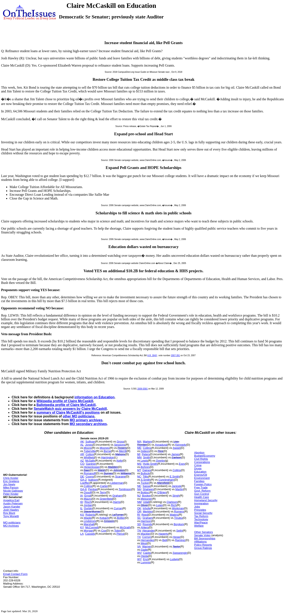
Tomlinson (125, 489)
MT (139, 470)
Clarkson (172, 502)
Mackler (145, 533)
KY (82, 527)
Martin (179, 489)
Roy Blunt (9, 513)
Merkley (148, 511)
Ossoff (88, 492)
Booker (146, 495)
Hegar (176, 537)
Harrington (107, 457)
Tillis (145, 476)
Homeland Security (205, 500)
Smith (146, 457)
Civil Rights (201, 458)
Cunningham (166, 479)
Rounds (147, 524)
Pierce (120, 533)
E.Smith (174, 476)
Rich (173, 505)
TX (139, 537)
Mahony (120, 454)
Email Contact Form (15, 574)
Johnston (119, 470)
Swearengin (180, 552)
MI (138, 454)
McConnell (91, 527)
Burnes (108, 473)
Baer (86, 470)
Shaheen (148, 489)
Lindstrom (90, 521)
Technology (201, 519)
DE (82, 476)
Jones (89, 444)
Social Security (203, 513)
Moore (88, 447)
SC (139, 517)
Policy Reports (203, 544)
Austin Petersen (13, 503)
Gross (120, 441)
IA (81, 495)
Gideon (145, 451)
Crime (198, 465)
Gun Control (201, 493)
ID (81, 502)
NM (139, 502)
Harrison (146, 521)
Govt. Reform (202, 490)
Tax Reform (201, 516)
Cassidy (90, 533)
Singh (175, 495)
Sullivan (90, 441)
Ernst (87, 495)
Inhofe (146, 508)
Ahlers (145, 527)
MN (139, 457)
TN (139, 530)
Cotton (90, 454)
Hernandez (147, 540)
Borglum (179, 524)
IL (81, 508)
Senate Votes (202, 535)
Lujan (159, 505)
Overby (160, 460)
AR (82, 454)
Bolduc (145, 492)
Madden (113, 467)
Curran (118, 508)
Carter (104, 486)
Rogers (122, 447)
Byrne (107, 451)
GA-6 (83, 489)
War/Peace (201, 522)
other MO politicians (79, 416)
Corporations (202, 462)
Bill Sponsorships (204, 538)
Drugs (198, 468)
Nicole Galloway (13, 490)
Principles (200, 509)
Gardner (91, 463)
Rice (160, 451)
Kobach (104, 517)
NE (139, 486)
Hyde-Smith (150, 463)
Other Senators (203, 532)
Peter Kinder (10, 493)
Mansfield (163, 482)
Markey (147, 441)
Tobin (117, 530)
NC (139, 476)
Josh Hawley (11, 509)
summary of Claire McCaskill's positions (68, 412)
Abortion (199, 452)
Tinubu (178, 517)
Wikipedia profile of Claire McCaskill (64, 401)
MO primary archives (86, 420)
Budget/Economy (204, 455)
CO (82, 463)
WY (139, 559)
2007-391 (175, 355)
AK (82, 441)
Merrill (122, 451)
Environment (202, 478)
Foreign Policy (203, 484)
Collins (88, 486)
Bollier (121, 517)
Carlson (176, 457)
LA (82, 533)
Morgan (88, 530)
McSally (90, 460)
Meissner (146, 498)
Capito (147, 552)
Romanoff (90, 473)
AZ (82, 460)
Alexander (148, 530)
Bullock (145, 473)
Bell (164, 540)
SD (139, 524)
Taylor (176, 546)
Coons (90, 476)
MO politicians (12, 522)
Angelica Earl (11, 500)
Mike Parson (10, 487)
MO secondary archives (88, 424)
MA (139, 441)
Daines (146, 470)
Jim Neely (9, 484)
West (144, 543)
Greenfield (106, 498)
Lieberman (116, 482)
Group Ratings (203, 548)
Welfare (199, 525)
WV (139, 552)
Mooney (104, 447)
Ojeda (144, 556)
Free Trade (201, 487)
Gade (144, 549)
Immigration (201, 503)
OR (139, 511)
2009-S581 (142, 389)
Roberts (90, 514)
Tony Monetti (11, 516)
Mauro (88, 498)
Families (199, 481)
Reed (144, 514)
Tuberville (90, 451)
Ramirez (180, 540)
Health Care (201, 497)
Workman (178, 508)
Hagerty (163, 533)
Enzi (145, 559)
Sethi (179, 530)
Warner (146, 546)
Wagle (87, 517)
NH (139, 489)
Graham (117, 495)
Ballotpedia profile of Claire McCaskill (66, 405)
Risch (88, 502)
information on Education (94, 397)
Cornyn (146, 537)
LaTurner (117, 514)
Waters (174, 514)
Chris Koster (10, 478)
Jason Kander (11, 506)
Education (200, 471)
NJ (139, 495)
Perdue (92, 489)
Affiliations (200, 541)
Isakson (93, 479)
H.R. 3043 (152, 355)
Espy (182, 463)
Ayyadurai (161, 444)
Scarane (120, 476)
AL (82, 444)
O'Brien (161, 492)
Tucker (145, 482)
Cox (103, 530)
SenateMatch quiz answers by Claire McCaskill (70, 408)
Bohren (145, 467)
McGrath (125, 527)
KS (82, 514)
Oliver (144, 505)
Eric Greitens (11, 481)
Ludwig (174, 559)
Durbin (88, 508)
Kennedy (180, 444)
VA (139, 546)
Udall (146, 502)
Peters (146, 454)
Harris (116, 502)
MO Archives (11, 525)
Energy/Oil (200, 474)
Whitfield (89, 457)
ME (139, 447)
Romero (179, 511)
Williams (126, 473)
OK (139, 508)
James (175, 454)
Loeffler (84, 482)
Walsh (101, 470)
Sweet (176, 447)
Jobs (197, 506)
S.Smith (145, 479)
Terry (103, 492)
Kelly (120, 460)
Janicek (176, 486)
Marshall (89, 524)
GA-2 (83, 479)
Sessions (119, 444)
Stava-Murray (92, 511)
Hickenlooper (92, 467)
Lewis (144, 460)
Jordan (88, 505)
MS (139, 463)
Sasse (146, 486)
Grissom (109, 521)
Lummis (145, 562)
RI (138, 514)
